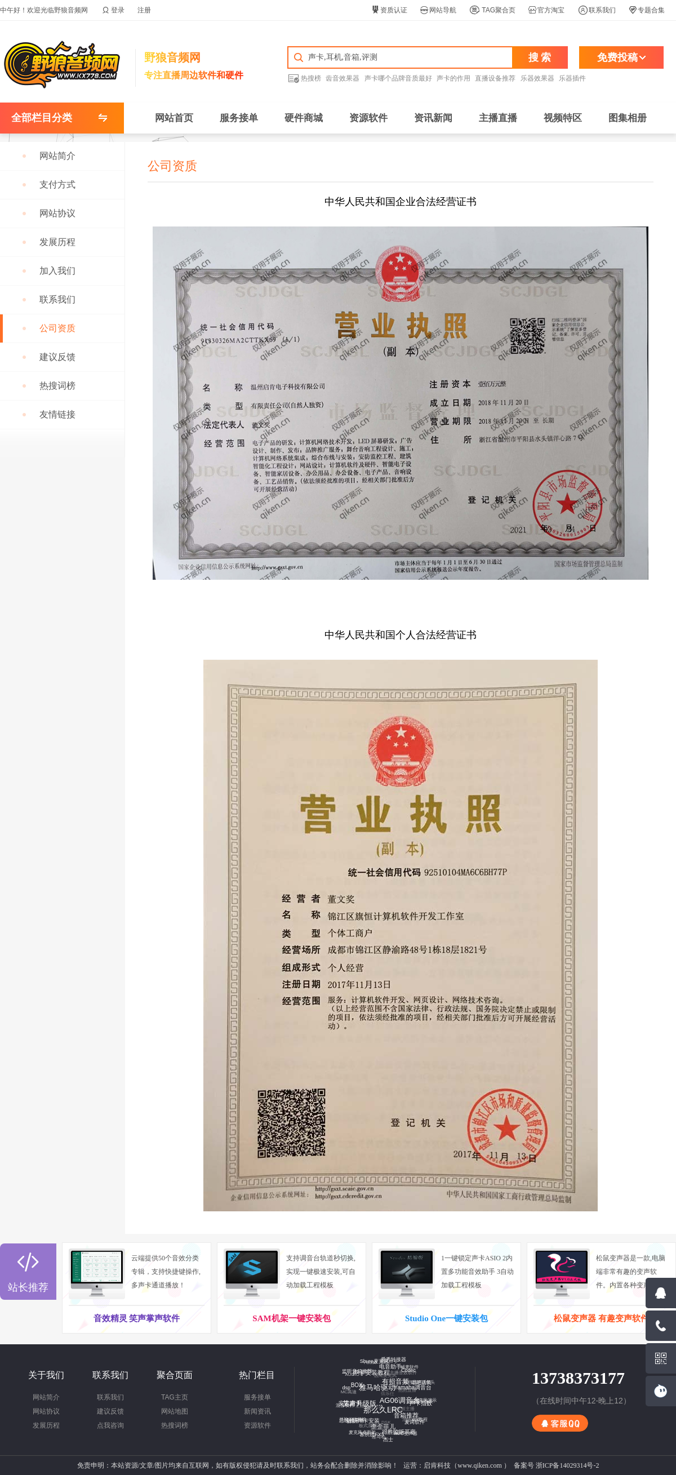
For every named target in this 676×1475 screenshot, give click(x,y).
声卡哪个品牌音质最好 (398, 78)
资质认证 (389, 10)
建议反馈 (110, 1411)
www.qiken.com (479, 1465)
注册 (144, 10)
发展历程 (46, 1425)
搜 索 (540, 57)
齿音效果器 (342, 78)
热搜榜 (304, 78)
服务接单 (239, 118)
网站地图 (174, 1411)
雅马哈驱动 (374, 1384)
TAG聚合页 (492, 10)
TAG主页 (174, 1397)
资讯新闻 (433, 118)
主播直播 (498, 118)
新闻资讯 (257, 1411)
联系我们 (597, 10)
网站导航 (438, 10)
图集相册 (627, 118)
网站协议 (46, 1411)
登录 (113, 10)
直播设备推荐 (495, 78)
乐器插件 (572, 78)
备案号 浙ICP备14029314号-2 (556, 1465)
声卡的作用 (453, 78)
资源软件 (368, 118)
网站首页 (174, 118)
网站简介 (46, 1397)
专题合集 (647, 10)
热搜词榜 (174, 1425)
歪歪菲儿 (380, 1424)
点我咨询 (110, 1425)
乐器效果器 (537, 78)
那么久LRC (380, 1406)
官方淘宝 (546, 10)
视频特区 (563, 118)
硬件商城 (303, 118)
